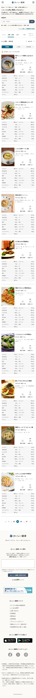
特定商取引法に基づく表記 (18, 627)
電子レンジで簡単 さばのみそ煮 (24, 57)
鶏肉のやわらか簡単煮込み (23, 288)
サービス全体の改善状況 (17, 605)
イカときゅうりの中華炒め (23, 334)
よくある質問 (15, 579)
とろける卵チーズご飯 (22, 149)
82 (14, 521)
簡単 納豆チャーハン (21, 195)
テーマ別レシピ (9, 7)
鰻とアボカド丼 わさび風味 (23, 381)
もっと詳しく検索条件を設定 (27, 29)
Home (2, 7)
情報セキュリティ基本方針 (18, 624)
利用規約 (13, 613)
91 (26, 521)
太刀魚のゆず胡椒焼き (22, 241)
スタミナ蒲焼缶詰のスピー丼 (24, 102)
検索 (32, 21)
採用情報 (13, 619)
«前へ (6, 522)
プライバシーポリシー (17, 621)
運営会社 (13, 616)
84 (21, 521)
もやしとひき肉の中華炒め (23, 474)
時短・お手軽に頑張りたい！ (21, 7)
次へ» (30, 522)
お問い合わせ (12, 556)
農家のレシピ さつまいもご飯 (24, 427)
